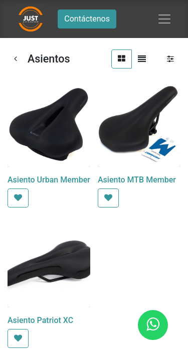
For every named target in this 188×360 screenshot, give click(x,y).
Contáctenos (87, 19)
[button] (18, 198)
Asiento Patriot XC (40, 320)
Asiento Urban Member (49, 179)
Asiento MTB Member (137, 179)
